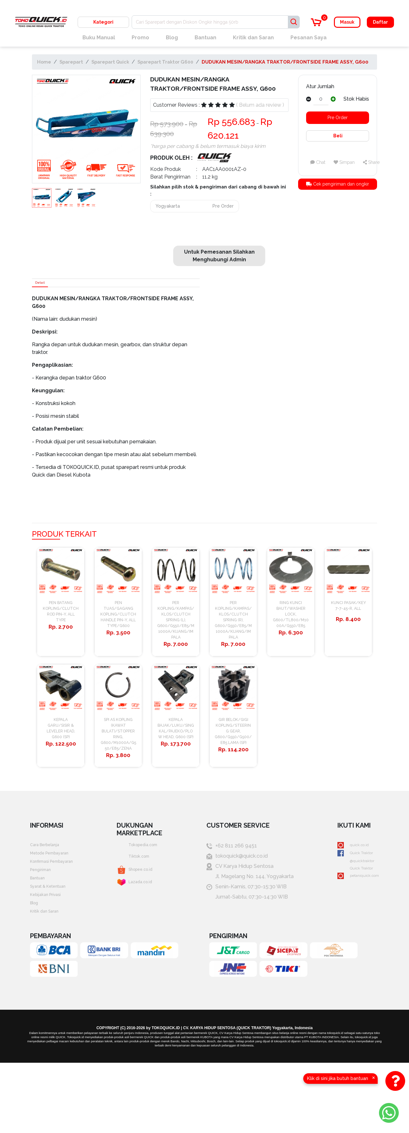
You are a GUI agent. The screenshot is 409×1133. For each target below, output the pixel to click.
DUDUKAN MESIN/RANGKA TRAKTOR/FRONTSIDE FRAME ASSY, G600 (285, 62)
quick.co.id (346, 899)
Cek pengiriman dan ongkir (337, 184)
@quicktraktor (350, 919)
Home (44, 62)
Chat (317, 162)
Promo (140, 37)
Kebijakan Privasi (50, 960)
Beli (337, 135)
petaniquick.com (353, 940)
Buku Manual (98, 37)
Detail (44, 285)
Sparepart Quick (110, 62)
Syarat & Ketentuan (53, 950)
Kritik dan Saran (253, 37)
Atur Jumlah (320, 86)
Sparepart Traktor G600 (165, 62)
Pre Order (338, 117)
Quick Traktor (349, 909)
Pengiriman (43, 929)
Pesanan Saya (308, 37)
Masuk (347, 22)
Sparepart (71, 62)
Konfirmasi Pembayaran (58, 919)
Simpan (344, 162)
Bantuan (205, 37)
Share (371, 162)
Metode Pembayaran (55, 909)
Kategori (103, 22)
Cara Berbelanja (49, 899)
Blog (172, 37)
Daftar (380, 22)
